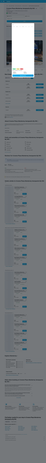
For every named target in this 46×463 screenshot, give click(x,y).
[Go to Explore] (1, 12)
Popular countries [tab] (13, 421)
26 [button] (37, 31)
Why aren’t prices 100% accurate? (25, 440)
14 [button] (19, 28)
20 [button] (17, 31)
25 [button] (12, 33)
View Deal (24, 212)
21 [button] (19, 31)
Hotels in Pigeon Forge (21, 427)
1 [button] (21, 24)
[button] (2, 1)
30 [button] (8, 35)
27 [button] (17, 33)
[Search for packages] (1, 10)
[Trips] (1, 14)
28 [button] (19, 33)
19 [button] (37, 28)
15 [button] (21, 28)
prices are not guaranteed (24, 434)
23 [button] (8, 33)
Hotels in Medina (33, 427)
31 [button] (10, 35)
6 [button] (24, 26)
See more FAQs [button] (18, 397)
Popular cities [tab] (7, 421)
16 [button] (8, 31)
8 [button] (21, 26)
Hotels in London (33, 428)
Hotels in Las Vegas (8, 426)
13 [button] (17, 28)
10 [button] (10, 28)
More (5, 125)
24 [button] (10, 33)
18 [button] (12, 31)
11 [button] (12, 28)
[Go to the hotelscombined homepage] (6, 1)
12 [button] (37, 26)
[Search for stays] (1, 6)
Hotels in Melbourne (34, 426)
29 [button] (21, 33)
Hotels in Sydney (7, 427)
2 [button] (8, 26)
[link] (10, 224)
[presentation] (43, 74)
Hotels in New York (7, 428)
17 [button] (10, 31)
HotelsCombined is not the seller (25, 436)
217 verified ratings (14, 13)
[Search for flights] (1, 4)
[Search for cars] (1, 8)
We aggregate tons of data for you (25, 438)
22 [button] (21, 31)
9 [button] (8, 28)
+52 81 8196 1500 (9, 11)
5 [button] (37, 24)
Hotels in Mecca (20, 426)
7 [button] (19, 26)
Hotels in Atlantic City (21, 428)
